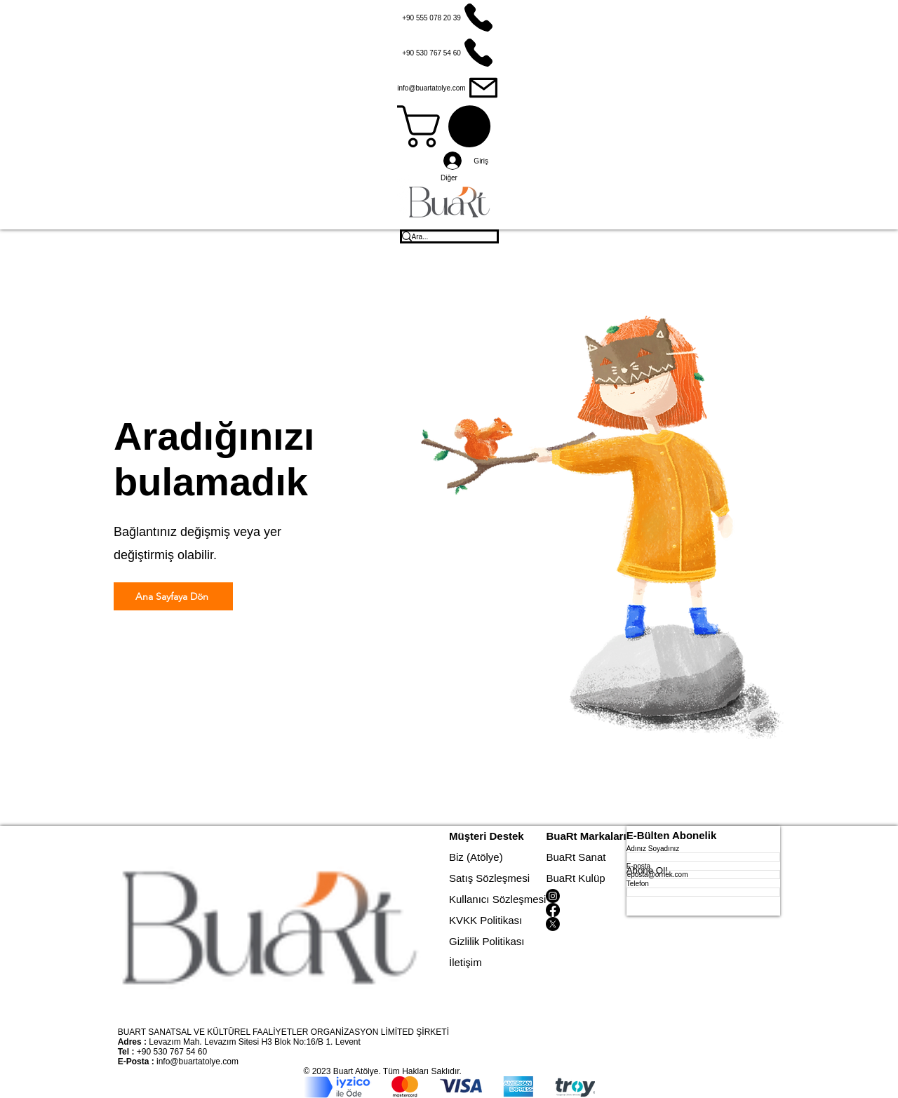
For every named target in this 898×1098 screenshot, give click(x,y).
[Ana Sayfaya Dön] (173, 596)
